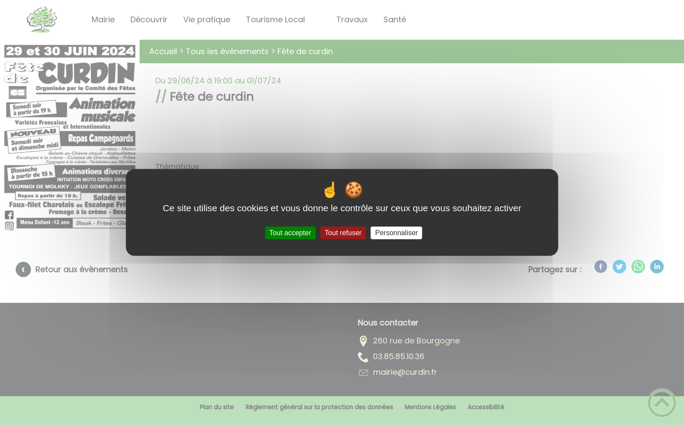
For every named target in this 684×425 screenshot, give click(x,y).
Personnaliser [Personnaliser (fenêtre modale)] (396, 232)
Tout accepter (290, 232)
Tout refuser (343, 232)
